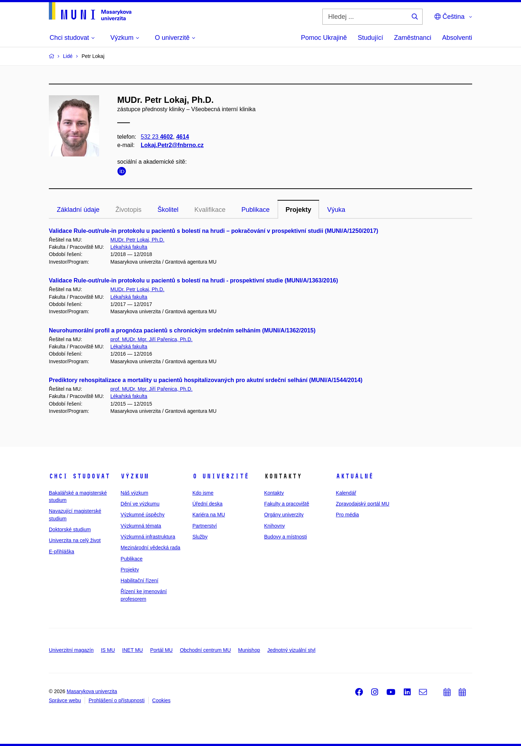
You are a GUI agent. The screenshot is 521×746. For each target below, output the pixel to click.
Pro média (347, 514)
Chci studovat (79, 476)
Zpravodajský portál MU (362, 504)
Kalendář (346, 493)
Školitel (167, 209)
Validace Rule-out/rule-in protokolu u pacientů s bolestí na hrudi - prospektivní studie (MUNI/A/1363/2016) (193, 280)
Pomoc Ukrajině (324, 37)
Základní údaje (78, 209)
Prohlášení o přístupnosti (117, 700)
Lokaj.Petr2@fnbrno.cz (172, 145)
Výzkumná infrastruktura (147, 537)
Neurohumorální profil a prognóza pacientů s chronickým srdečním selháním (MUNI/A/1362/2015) (182, 330)
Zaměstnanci (412, 37)
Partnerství (204, 526)
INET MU (132, 650)
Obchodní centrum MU (205, 650)
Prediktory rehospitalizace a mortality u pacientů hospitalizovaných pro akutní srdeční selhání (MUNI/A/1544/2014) (206, 380)
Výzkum (134, 476)
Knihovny (274, 526)
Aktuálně (354, 476)
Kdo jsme (202, 493)
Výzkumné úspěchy (142, 514)
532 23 (157, 137)
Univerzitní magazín (71, 650)
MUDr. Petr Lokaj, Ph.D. (137, 240)
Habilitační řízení (139, 580)
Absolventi (457, 37)
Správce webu (65, 700)
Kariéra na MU (208, 514)
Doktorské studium (70, 529)
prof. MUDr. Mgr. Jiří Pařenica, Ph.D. (151, 339)
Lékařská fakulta (128, 247)
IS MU (108, 650)
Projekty (298, 209)
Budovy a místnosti (285, 537)
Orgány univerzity (284, 514)
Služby (200, 537)
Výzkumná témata (140, 526)
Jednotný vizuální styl (291, 650)
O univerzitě (220, 476)
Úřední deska (207, 504)
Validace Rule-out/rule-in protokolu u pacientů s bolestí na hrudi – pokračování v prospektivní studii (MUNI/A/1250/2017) (213, 231)
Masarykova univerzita (92, 691)
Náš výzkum (134, 493)
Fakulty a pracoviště (286, 504)
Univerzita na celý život (75, 540)
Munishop (249, 650)
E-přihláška (61, 551)
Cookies (161, 700)
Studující (370, 37)
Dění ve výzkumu (139, 504)
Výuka (336, 209)
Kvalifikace (209, 209)
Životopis (128, 209)
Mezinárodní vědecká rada (150, 547)
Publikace (255, 209)
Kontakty (274, 493)
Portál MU (161, 650)
